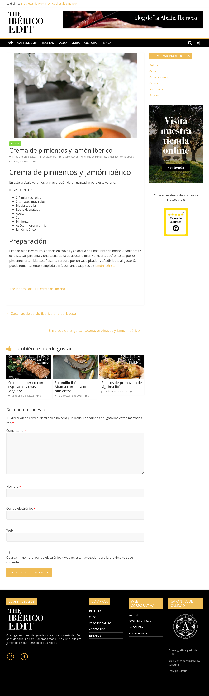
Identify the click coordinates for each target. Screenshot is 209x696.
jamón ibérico (115, 156)
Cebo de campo (159, 77)
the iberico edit (28, 161)
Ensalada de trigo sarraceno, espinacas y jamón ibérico (96, 330)
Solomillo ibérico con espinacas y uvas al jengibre (25, 386)
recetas (48, 42)
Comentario (16, 430)
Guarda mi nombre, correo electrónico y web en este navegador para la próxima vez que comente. (69, 559)
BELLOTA (95, 611)
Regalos (154, 95)
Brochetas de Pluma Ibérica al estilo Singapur (49, 3)
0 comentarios (68, 156)
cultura (90, 42)
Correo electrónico (21, 508)
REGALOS (95, 635)
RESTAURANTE (138, 633)
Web (9, 530)
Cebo (152, 71)
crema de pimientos (95, 156)
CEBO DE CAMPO (100, 623)
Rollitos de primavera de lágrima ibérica (121, 384)
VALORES (134, 615)
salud (62, 42)
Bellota (153, 65)
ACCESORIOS (97, 629)
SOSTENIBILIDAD (140, 621)
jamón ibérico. (104, 265)
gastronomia (27, 42)
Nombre (13, 486)
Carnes (153, 83)
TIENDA (106, 42)
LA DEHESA (136, 627)
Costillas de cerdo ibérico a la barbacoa (41, 313)
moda (75, 42)
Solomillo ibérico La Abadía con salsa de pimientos (71, 386)
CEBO (92, 617)
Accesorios (156, 89)
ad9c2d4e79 (50, 156)
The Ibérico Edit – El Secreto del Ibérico (37, 289)
